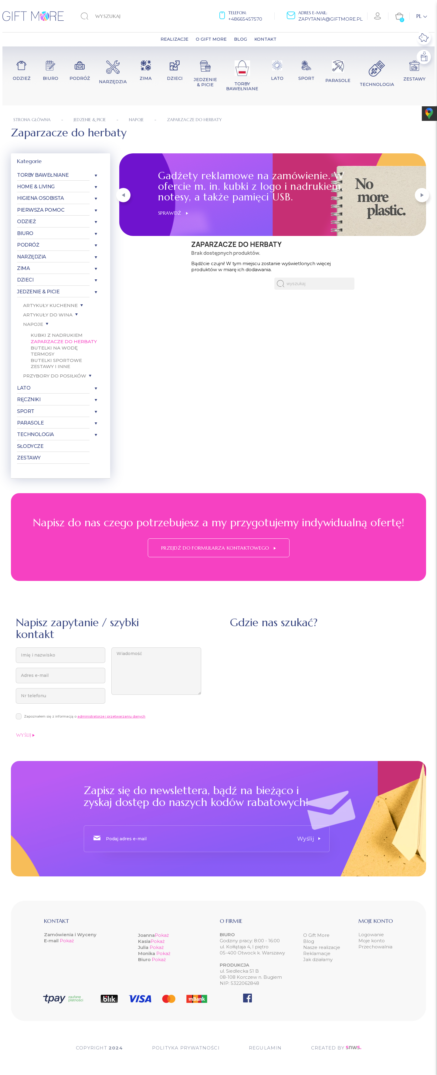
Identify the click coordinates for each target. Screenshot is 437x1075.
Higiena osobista (40, 198)
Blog (308, 941)
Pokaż (67, 941)
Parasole (30, 423)
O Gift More (316, 935)
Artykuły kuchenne (50, 305)
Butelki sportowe (56, 360)
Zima (23, 268)
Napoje (33, 324)
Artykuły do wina (48, 315)
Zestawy (29, 458)
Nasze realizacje (321, 947)
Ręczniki (28, 399)
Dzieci (25, 280)
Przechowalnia (375, 947)
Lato (23, 388)
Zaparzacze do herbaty (64, 341)
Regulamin (265, 1048)
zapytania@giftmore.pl (330, 19)
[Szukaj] (118, 16)
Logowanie (371, 934)
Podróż (28, 245)
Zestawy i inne (50, 366)
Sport (25, 411)
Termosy (42, 354)
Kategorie (29, 161)
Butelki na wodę (54, 348)
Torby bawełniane (43, 175)
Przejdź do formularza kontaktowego (218, 548)
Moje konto (371, 941)
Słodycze (30, 446)
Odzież (26, 221)
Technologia (35, 434)
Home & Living (36, 186)
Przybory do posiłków (54, 376)
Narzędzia (31, 257)
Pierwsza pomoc (40, 210)
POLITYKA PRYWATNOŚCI (186, 1048)
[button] (123, 195)
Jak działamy (318, 959)
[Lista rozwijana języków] (421, 16)
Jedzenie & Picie (38, 292)
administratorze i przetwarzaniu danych (111, 716)
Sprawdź (173, 213)
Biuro (25, 233)
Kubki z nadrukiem (57, 335)
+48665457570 (245, 19)
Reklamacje (316, 953)
